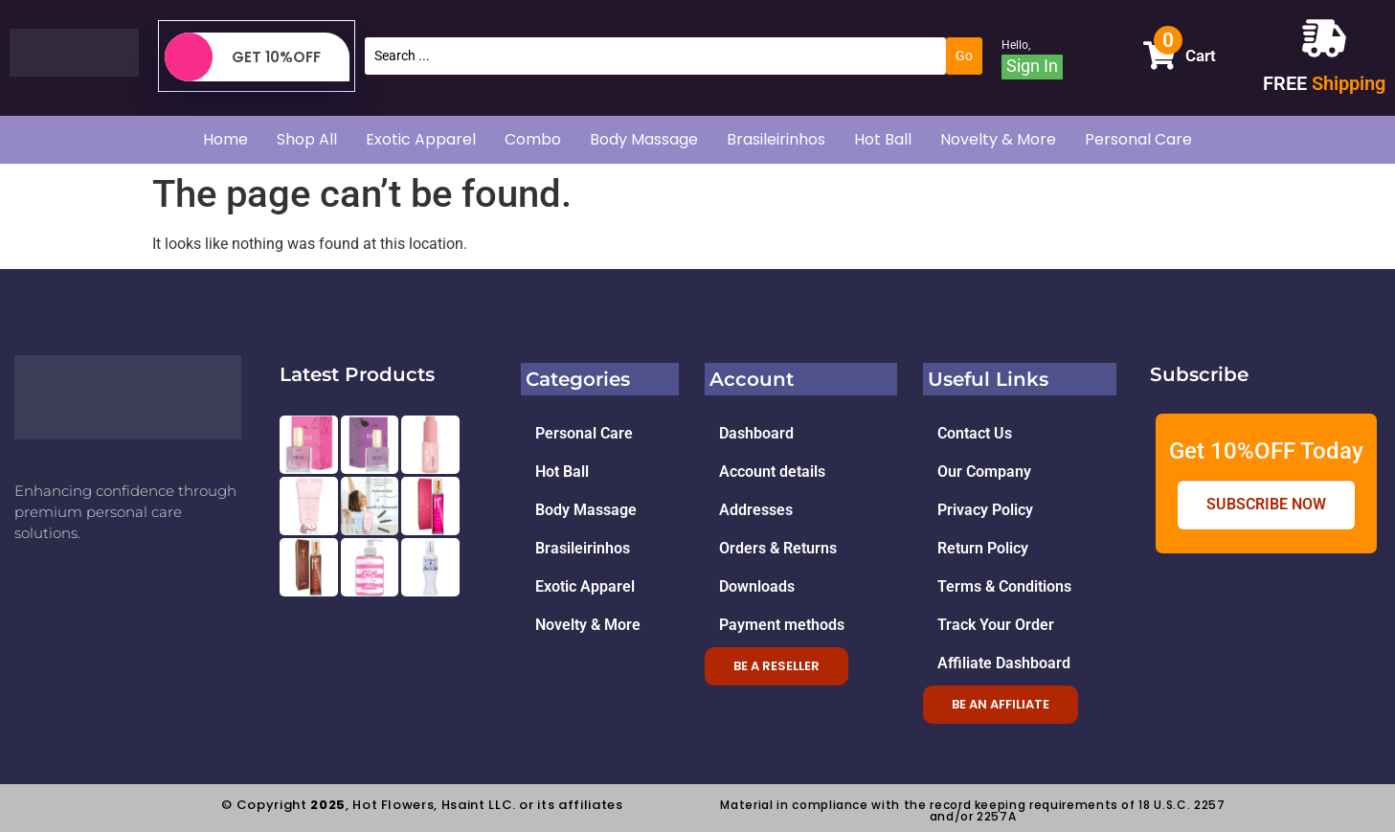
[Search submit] (964, 55)
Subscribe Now (1266, 505)
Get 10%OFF (243, 57)
